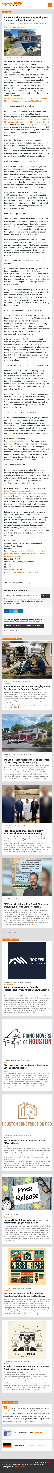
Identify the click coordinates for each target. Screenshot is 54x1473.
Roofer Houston (9, 984)
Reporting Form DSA (8, 1467)
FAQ (3, 1464)
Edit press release (34, 626)
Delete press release (14, 626)
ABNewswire (20, 27)
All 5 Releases (9, 932)
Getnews (6, 1062)
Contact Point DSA (40, 1464)
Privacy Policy (15, 1464)
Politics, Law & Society (18, 826)
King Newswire (8, 1217)
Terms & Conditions (27, 1464)
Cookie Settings (20, 1467)
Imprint (7, 1464)
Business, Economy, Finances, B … (22, 754)
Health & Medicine (17, 899)
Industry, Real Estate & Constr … (22, 681)
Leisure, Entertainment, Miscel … (21, 1060)
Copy (45, 596)
